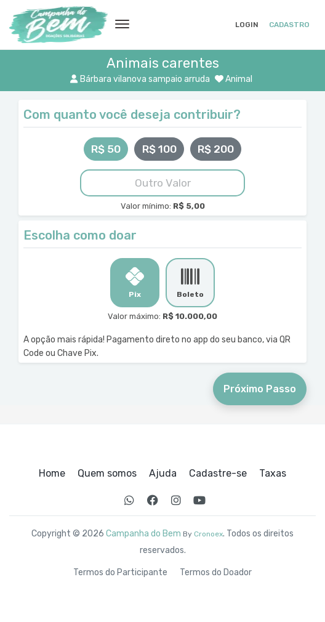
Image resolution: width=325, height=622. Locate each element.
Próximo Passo (259, 389)
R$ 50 (106, 149)
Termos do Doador (216, 572)
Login (247, 24)
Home (52, 473)
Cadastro (289, 24)
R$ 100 (159, 149)
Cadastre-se (218, 473)
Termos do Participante (120, 572)
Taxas (272, 473)
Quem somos (107, 473)
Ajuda (163, 473)
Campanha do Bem (143, 533)
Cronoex (208, 534)
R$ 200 (216, 149)
